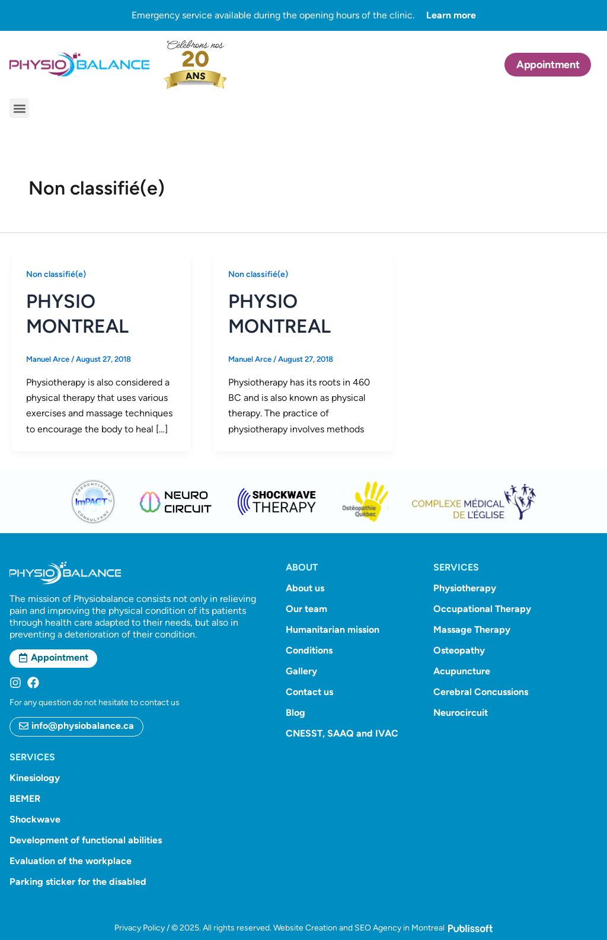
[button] (19, 108)
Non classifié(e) (56, 274)
